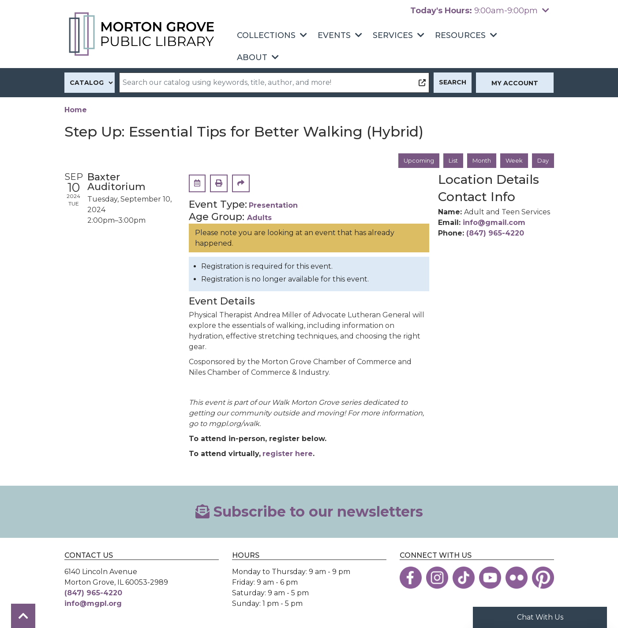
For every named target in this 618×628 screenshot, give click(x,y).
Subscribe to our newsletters (309, 512)
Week (513, 161)
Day (542, 161)
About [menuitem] (252, 57)
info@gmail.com (494, 223)
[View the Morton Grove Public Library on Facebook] (411, 578)
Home (75, 110)
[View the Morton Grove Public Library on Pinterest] (543, 578)
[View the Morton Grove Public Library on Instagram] (437, 578)
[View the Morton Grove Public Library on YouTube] (490, 578)
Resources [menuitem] (460, 35)
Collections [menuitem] (266, 35)
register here (287, 454)
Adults (259, 218)
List (448, 161)
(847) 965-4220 (495, 233)
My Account (514, 83)
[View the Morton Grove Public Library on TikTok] (464, 578)
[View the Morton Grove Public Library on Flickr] (517, 578)
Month (478, 161)
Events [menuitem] (334, 35)
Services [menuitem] (393, 35)
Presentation (273, 206)
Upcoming (412, 161)
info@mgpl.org (93, 604)
